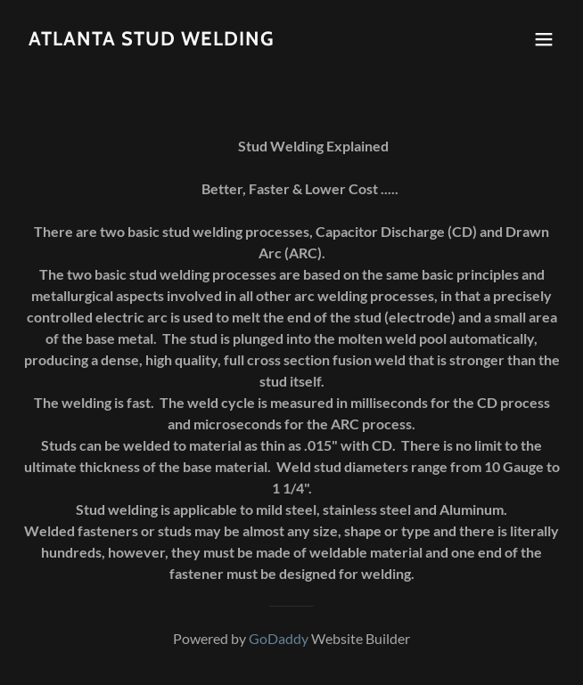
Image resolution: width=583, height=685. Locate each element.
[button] (544, 39)
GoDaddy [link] (278, 638)
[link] (152, 39)
